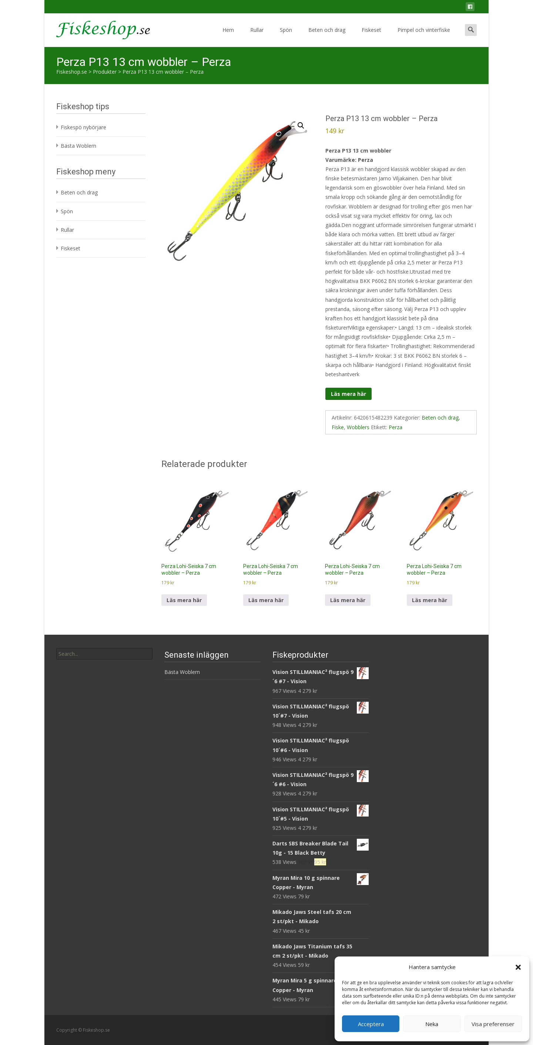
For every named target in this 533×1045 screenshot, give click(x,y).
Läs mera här (348, 393)
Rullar (257, 36)
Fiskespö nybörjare (83, 127)
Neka (431, 1024)
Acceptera (371, 1024)
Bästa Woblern (78, 145)
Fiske (338, 427)
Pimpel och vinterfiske (424, 36)
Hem (228, 36)
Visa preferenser (493, 1024)
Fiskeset (371, 36)
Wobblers (358, 427)
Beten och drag (326, 36)
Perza (395, 427)
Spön (286, 36)
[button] (518, 967)
